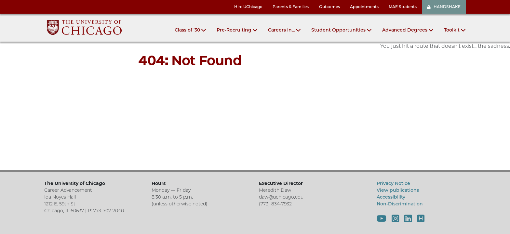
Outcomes (329, 6)
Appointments (364, 6)
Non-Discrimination (400, 204)
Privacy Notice (393, 183)
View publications (398, 190)
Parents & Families (291, 6)
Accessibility (391, 197)
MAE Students (403, 6)
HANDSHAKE (444, 6)
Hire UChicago (248, 6)
